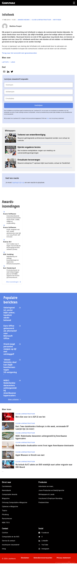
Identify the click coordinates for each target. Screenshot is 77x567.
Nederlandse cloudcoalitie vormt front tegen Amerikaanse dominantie (45, 445)
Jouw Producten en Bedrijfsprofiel (51, 490)
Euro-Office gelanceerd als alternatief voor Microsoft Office (10, 332)
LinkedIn (45, 541)
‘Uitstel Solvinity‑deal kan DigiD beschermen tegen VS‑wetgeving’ (10, 367)
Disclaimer (25, 558)
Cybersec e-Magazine (10, 506)
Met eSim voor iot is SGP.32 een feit (30, 416)
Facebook (45, 533)
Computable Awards (9, 494)
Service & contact (8, 541)
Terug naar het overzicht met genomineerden (19, 53)
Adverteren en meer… (46, 486)
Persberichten (43, 502)
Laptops (5, 62)
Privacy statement (64, 558)
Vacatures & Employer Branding (50, 498)
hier (48, 118)
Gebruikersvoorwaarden (43, 558)
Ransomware (7, 519)
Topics (4, 510)
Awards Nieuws (24, 20)
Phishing (5, 515)
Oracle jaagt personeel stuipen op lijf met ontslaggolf (10, 349)
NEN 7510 (6, 523)
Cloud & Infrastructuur (41, 20)
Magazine (5, 498)
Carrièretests (7, 486)
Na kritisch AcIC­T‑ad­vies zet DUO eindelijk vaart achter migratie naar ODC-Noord (44, 465)
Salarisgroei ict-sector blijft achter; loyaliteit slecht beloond (9, 313)
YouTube (45, 545)
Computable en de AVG (10, 537)
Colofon (5, 533)
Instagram (45, 549)
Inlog (4, 549)
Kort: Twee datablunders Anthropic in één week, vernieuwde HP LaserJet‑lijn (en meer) (42, 427)
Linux (13, 62)
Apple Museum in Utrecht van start (30, 455)
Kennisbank (6, 490)
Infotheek (57, 20)
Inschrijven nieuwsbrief (10, 545)
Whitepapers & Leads (46, 494)
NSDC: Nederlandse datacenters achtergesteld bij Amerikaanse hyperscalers (10, 388)
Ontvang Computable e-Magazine (14, 502)
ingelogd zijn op (18, 182)
